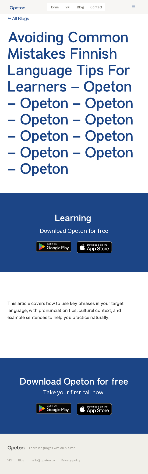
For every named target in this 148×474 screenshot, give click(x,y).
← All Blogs (18, 18)
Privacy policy (71, 460)
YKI (67, 7)
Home (54, 7)
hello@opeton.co (43, 460)
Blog (80, 7)
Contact (96, 7)
